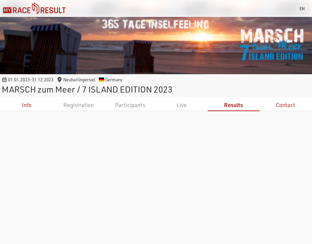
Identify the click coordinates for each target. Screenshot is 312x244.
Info (26, 104)
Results (233, 104)
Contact (285, 104)
